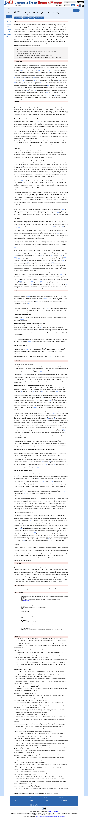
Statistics (47, 803)
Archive (31, 801)
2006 (38, 78)
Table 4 (22, 319)
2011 (48, 85)
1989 (25, 77)
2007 (57, 155)
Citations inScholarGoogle (9, 16)
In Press (31, 800)
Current (31, 799)
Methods (9, 26)
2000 (34, 80)
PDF (75, 10)
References (8, 36)
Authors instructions (65, 799)
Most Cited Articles (34, 805)
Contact (14, 799)
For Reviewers (64, 800)
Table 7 (26, 349)
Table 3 (48, 308)
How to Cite (31, 17)
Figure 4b (35, 407)
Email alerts (15, 800)
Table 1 (28, 296)
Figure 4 (45, 298)
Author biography (7, 34)
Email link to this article (39, 17)
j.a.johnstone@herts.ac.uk (27, 600)
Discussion (8, 31)
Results (9, 29)
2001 (41, 82)
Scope (47, 801)
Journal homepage (18, 5)
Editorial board (49, 799)
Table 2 (37, 301)
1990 (38, 400)
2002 (34, 77)
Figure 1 (38, 121)
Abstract (9, 21)
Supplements (32, 803)
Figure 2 (39, 232)
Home (14, 797)
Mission (47, 800)
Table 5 (40, 327)
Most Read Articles (33, 804)
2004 (59, 80)
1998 (27, 90)
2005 (49, 70)
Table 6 (29, 341)
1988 (15, 77)
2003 (21, 70)
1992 (24, 80)
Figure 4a (53, 413)
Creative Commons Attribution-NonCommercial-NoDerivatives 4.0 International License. (51, 816)
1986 (54, 226)
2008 (60, 92)
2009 (39, 70)
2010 (30, 70)
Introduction (8, 24)
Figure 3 (30, 303)
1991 (22, 397)
